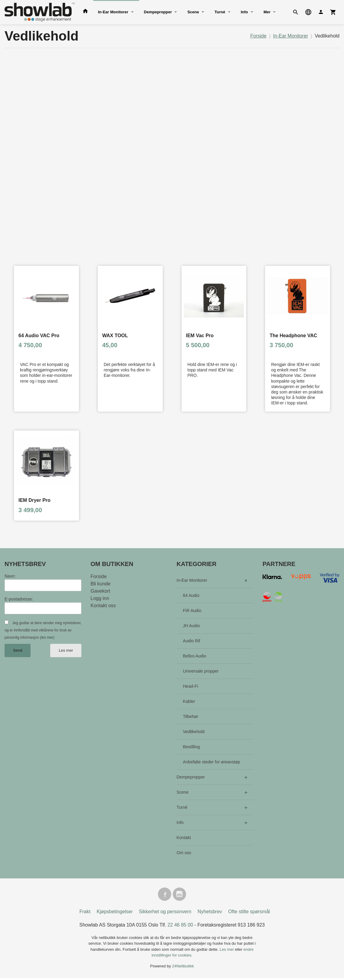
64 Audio (191, 595)
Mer (267, 12)
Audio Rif (191, 640)
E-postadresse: (19, 599)
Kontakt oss (103, 605)
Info (244, 12)
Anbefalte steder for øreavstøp (211, 761)
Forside (258, 35)
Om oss (184, 852)
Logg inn (99, 598)
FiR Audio (192, 610)
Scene (193, 12)
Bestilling (191, 746)
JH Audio (191, 625)
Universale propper (201, 671)
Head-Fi (190, 686)
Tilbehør (190, 716)
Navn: (10, 576)
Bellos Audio (194, 656)
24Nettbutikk (183, 966)
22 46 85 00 (180, 924)
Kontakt (184, 837)
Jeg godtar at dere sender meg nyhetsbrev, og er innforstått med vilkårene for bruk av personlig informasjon (43, 630)
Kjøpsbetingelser (115, 911)
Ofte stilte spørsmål (249, 911)
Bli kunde (100, 583)
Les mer (66, 650)
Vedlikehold (194, 731)
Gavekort (100, 591)
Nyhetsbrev (210, 911)
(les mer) (47, 637)
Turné (220, 12)
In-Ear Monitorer (113, 12)
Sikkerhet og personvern (165, 911)
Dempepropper (158, 12)
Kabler (189, 701)
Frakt (84, 911)
